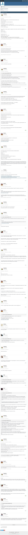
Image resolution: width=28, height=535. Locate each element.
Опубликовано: (4, 71)
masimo (4, 133)
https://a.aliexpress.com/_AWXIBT (4, 141)
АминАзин (3, 10)
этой (13, 340)
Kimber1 (4, 513)
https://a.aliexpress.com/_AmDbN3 (5, 319)
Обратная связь (17, 532)
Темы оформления (11, 532)
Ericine (4, 59)
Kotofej (3, 379)
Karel (4, 388)
